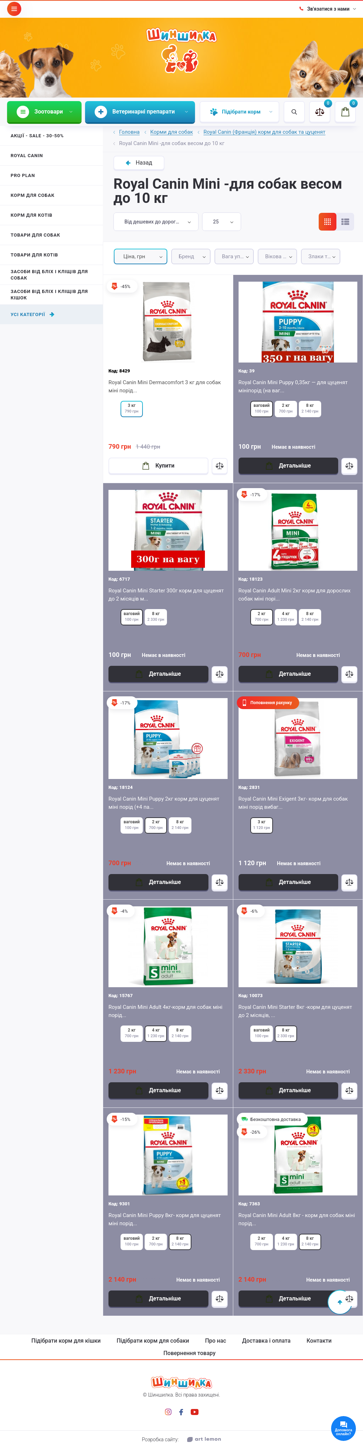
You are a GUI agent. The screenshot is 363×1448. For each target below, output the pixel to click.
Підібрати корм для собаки (153, 1341)
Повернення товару (189, 1353)
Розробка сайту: (181, 1439)
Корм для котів (31, 215)
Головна (129, 132)
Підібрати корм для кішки (66, 1341)
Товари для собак (35, 235)
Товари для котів (34, 255)
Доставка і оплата (266, 1341)
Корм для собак (33, 195)
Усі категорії (32, 314)
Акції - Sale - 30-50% (37, 135)
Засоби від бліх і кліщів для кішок (49, 294)
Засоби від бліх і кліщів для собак (49, 275)
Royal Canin (27, 155)
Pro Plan (23, 175)
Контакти (319, 1341)
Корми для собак (171, 132)
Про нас (215, 1341)
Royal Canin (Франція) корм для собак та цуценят (264, 132)
